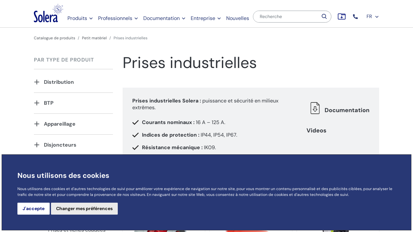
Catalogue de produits (54, 38)
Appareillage (60, 124)
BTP (49, 103)
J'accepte (34, 208)
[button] (356, 16)
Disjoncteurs (60, 144)
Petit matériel (94, 38)
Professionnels (115, 18)
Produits (77, 18)
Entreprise (203, 18)
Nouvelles (237, 18)
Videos (317, 130)
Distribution (59, 82)
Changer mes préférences (84, 208)
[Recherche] (285, 16)
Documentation (161, 18)
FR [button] (373, 16)
